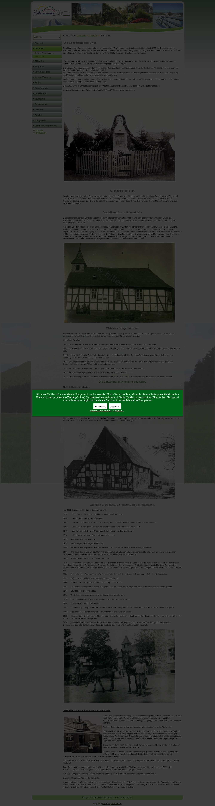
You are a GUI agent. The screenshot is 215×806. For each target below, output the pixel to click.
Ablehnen (114, 406)
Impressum (118, 410)
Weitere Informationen (100, 410)
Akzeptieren (100, 406)
